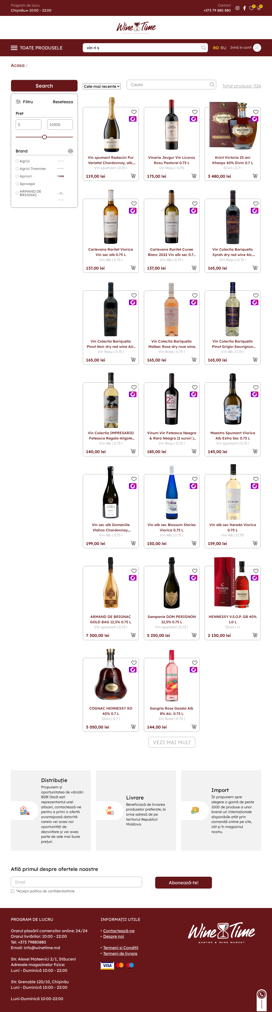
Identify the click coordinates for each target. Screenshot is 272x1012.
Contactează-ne (118, 930)
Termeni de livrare (120, 953)
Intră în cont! (245, 48)
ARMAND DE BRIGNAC (28, 193)
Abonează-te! (183, 883)
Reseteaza (63, 101)
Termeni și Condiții (120, 947)
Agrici (23, 161)
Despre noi (113, 936)
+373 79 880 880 (217, 10)
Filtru (24, 101)
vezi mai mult (172, 742)
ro (216, 47)
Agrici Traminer (31, 168)
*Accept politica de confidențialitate (45, 891)
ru (223, 47)
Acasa (17, 65)
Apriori (24, 176)
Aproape (25, 183)
